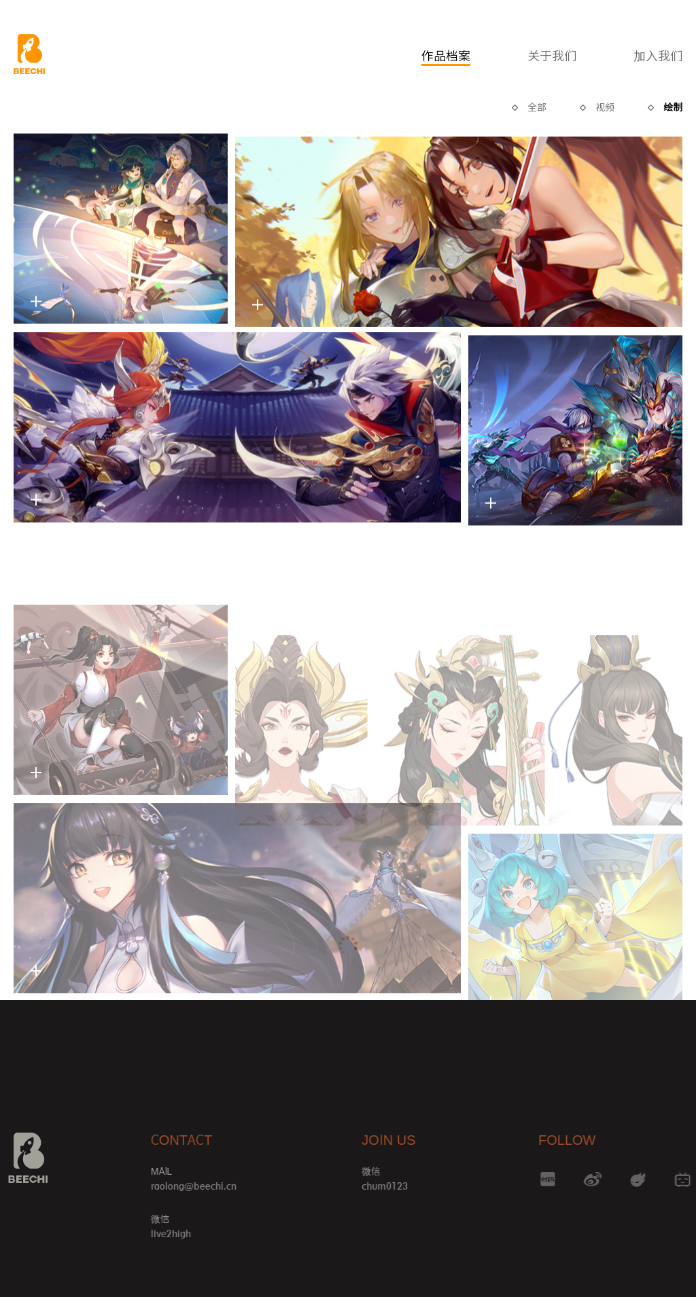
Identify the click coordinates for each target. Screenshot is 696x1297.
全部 (536, 107)
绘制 (672, 107)
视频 (604, 107)
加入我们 (657, 56)
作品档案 (445, 56)
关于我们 (551, 56)
